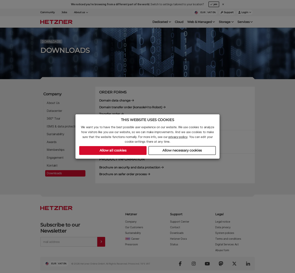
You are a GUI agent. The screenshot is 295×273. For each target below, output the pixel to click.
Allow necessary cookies (182, 150)
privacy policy (178, 137)
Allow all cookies (113, 150)
